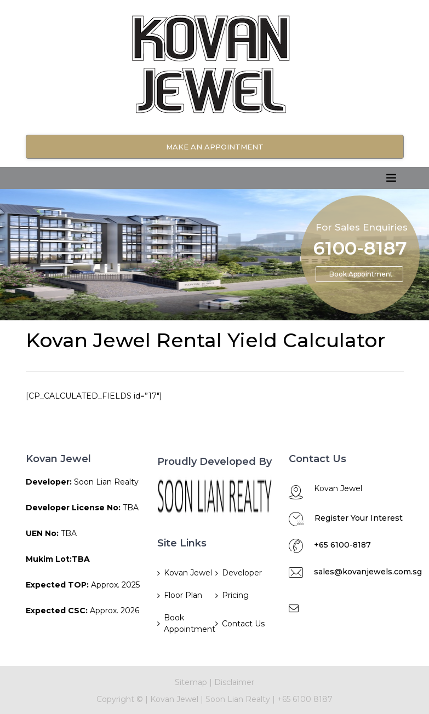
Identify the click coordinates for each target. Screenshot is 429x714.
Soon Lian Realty (237, 699)
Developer (242, 573)
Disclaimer (234, 682)
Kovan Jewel (188, 573)
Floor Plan (183, 595)
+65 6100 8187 (305, 699)
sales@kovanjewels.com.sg (368, 572)
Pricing (235, 595)
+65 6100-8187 (342, 545)
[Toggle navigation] (391, 178)
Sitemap (191, 682)
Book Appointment (361, 274)
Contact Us (243, 624)
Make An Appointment (215, 146)
